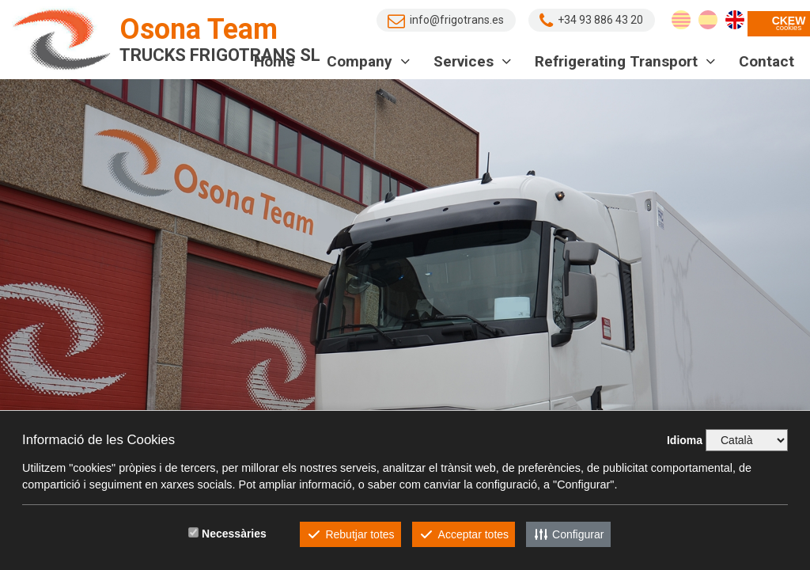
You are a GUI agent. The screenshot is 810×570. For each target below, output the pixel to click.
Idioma (684, 440)
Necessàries (234, 533)
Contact (766, 61)
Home (274, 61)
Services (472, 61)
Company (368, 61)
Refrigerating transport (625, 61)
